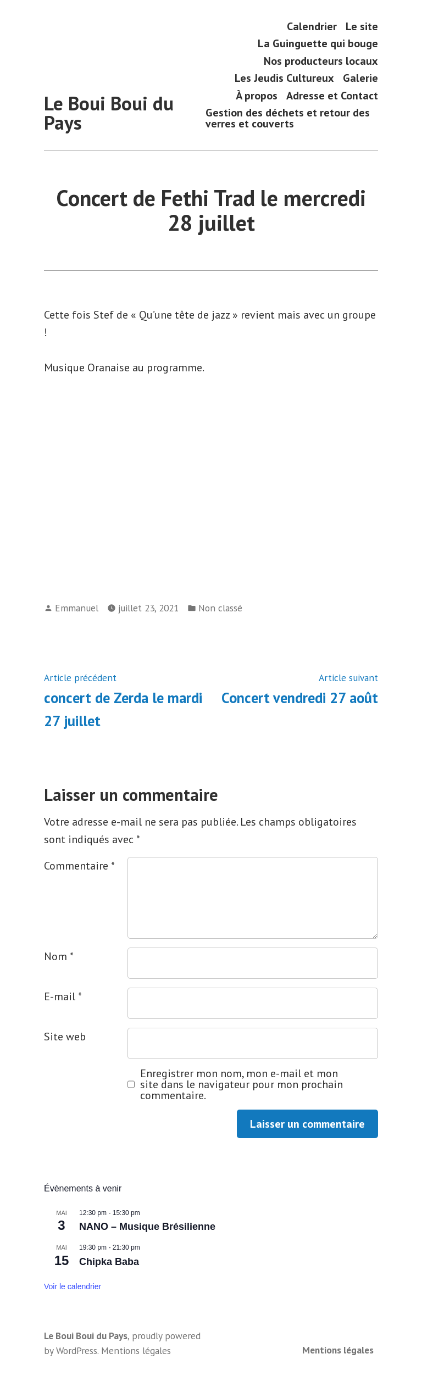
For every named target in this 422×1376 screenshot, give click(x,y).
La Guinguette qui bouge (318, 44)
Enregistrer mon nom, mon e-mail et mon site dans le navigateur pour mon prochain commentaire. (241, 1084)
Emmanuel (76, 607)
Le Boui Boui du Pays (109, 113)
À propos (256, 95)
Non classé (220, 607)
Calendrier (312, 26)
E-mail (63, 996)
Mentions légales (338, 1350)
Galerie (360, 78)
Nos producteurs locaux (321, 61)
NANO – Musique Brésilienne (147, 1226)
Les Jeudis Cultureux (284, 78)
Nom (59, 956)
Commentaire (79, 866)
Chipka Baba (109, 1261)
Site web (65, 1036)
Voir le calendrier (72, 1286)
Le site (362, 26)
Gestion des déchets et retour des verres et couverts (288, 118)
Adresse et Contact (332, 95)
